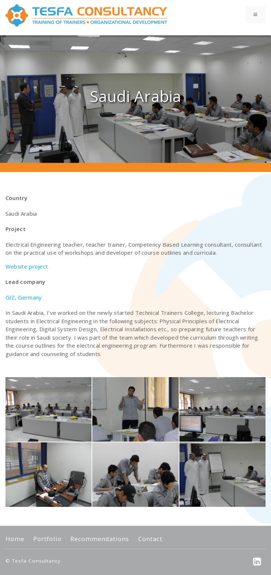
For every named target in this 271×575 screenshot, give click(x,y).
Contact (150, 539)
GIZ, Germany (23, 297)
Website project (26, 266)
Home (14, 539)
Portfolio (47, 539)
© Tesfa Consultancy (33, 561)
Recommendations (99, 539)
